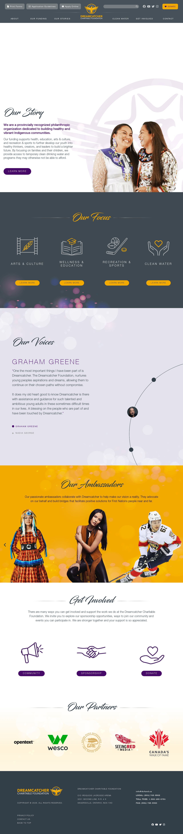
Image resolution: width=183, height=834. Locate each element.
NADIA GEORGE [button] (25, 433)
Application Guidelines (42, 6)
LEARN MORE (27, 283)
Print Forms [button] (14, 6)
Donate (170, 6)
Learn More (17, 171)
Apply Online (70, 6)
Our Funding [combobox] (38, 19)
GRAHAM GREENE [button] (27, 426)
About (15, 19)
